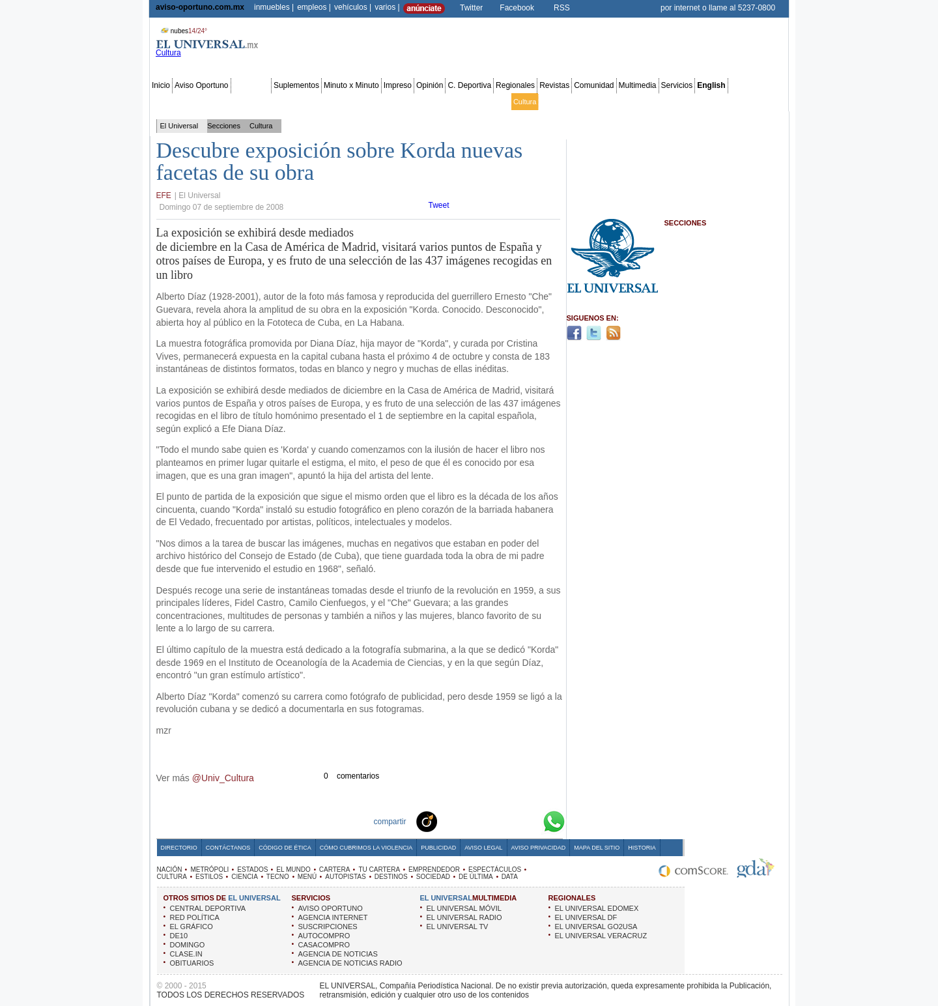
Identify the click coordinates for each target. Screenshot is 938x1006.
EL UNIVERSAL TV (458, 926)
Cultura (524, 102)
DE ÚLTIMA (476, 876)
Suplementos (296, 85)
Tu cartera (397, 102)
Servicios (677, 85)
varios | (387, 7)
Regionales (515, 85)
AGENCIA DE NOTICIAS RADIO (350, 963)
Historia (641, 847)
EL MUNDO (293, 869)
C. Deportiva (469, 85)
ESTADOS (252, 869)
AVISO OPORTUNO (330, 908)
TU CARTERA (379, 869)
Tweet (439, 205)
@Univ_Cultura (223, 778)
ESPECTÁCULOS (494, 869)
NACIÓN (169, 869)
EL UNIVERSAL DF (586, 917)
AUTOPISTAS (345, 876)
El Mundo (333, 102)
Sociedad (660, 102)
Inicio (161, 85)
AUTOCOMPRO (324, 936)
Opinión (429, 85)
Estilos (551, 102)
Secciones (251, 85)
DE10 (179, 936)
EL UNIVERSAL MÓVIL (464, 908)
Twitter (471, 7)
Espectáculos (487, 102)
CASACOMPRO (324, 945)
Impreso (398, 85)
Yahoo (509, 821)
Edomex (227, 102)
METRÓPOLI (209, 869)
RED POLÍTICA (195, 917)
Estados (300, 102)
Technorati (447, 821)
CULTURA (172, 876)
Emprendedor (440, 102)
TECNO (277, 876)
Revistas (554, 85)
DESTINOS (391, 876)
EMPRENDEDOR (434, 869)
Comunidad (594, 85)
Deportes (581, 102)
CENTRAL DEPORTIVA (208, 908)
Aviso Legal (483, 847)
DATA (510, 876)
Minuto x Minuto (351, 85)
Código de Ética (285, 847)
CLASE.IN (186, 954)
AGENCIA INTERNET (333, 917)
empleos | (314, 7)
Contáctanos (228, 847)
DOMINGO (187, 945)
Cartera (364, 102)
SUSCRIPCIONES (328, 926)
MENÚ (307, 876)
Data (762, 102)
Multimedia (638, 85)
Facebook (517, 7)
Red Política (263, 102)
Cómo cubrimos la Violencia (366, 847)
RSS (562, 7)
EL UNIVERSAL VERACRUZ (601, 936)
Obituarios (696, 102)
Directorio (179, 847)
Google (530, 821)
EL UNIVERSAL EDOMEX (597, 908)
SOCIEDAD (433, 876)
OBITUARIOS (192, 963)
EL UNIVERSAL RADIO (464, 917)
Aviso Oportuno (202, 85)
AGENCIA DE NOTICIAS (338, 954)
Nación (163, 102)
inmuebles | (274, 7)
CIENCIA (244, 876)
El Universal (179, 126)
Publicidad (733, 102)
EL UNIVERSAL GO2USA (596, 926)
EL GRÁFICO (191, 926)
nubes (182, 31)
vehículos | (352, 7)
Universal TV (620, 102)
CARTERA (334, 869)
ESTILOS (209, 876)
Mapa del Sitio (596, 847)
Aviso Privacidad (538, 847)
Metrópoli (193, 102)
